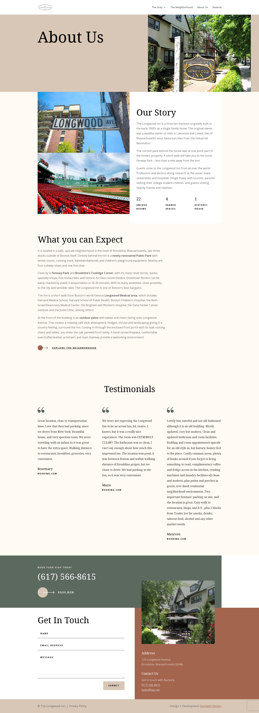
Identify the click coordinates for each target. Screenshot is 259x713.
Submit (113, 685)
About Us (202, 7)
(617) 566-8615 (151, 685)
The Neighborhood (181, 7)
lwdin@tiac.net (151, 690)
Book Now (66, 592)
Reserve (217, 7)
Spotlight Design (210, 706)
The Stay (157, 7)
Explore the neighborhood (74, 347)
